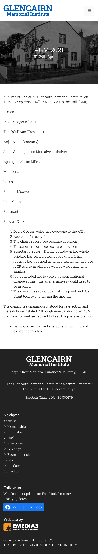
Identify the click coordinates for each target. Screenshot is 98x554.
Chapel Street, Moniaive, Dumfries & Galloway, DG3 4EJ (49, 372)
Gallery (9, 460)
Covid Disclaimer (41, 545)
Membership (16, 426)
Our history (15, 432)
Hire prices (15, 443)
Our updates (12, 466)
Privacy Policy (67, 545)
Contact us (11, 471)
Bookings (14, 449)
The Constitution (15, 545)
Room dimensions (20, 454)
